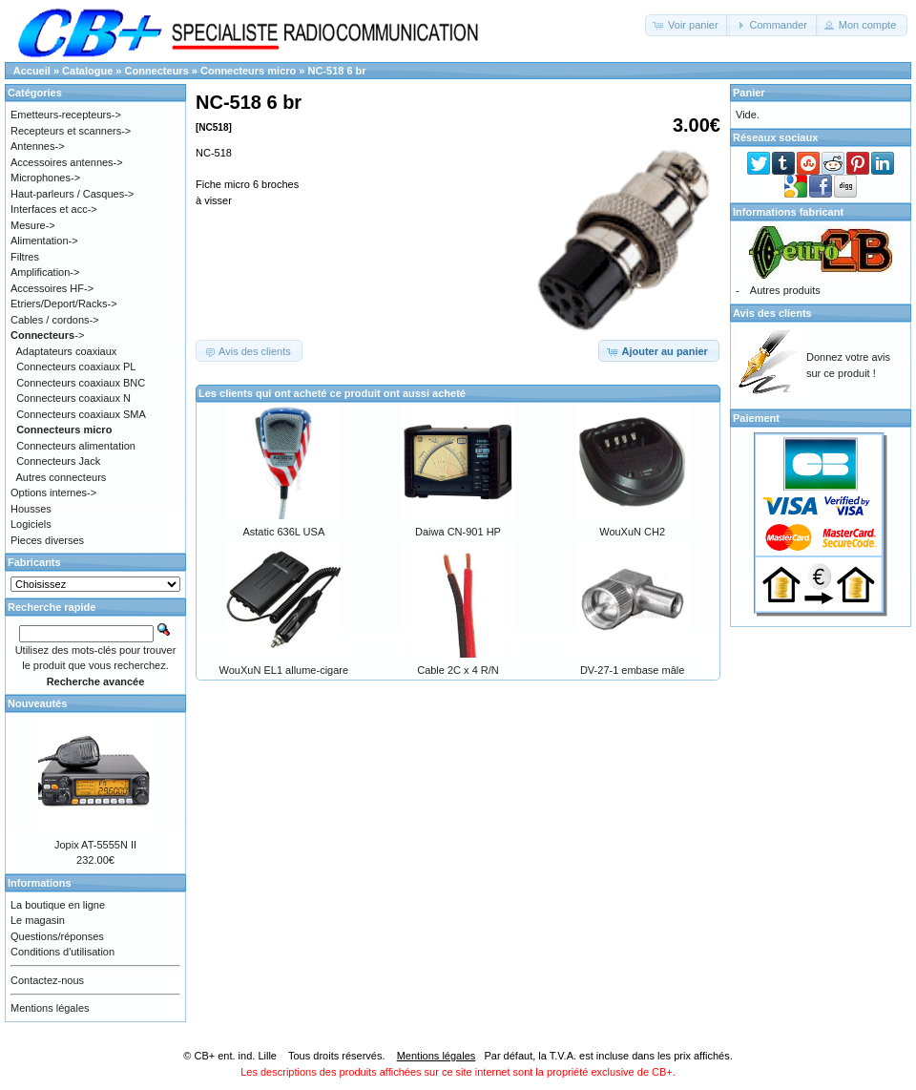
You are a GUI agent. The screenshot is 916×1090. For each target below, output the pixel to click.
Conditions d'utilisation (62, 951)
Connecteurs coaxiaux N (73, 398)
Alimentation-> (44, 240)
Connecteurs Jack (58, 461)
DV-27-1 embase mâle (632, 670)
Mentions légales (50, 1008)
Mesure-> (32, 225)
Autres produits (785, 290)
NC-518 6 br (336, 70)
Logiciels (31, 524)
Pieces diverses (47, 540)
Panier (749, 92)
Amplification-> (44, 272)
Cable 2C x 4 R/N (458, 670)
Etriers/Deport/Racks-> (63, 303)
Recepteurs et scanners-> (70, 130)
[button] (687, 25)
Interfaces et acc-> (53, 209)
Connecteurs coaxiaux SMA (81, 414)
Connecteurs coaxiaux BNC (80, 382)
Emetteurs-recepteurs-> (65, 114)
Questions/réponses (57, 936)
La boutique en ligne (57, 905)
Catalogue (87, 70)
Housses (31, 508)
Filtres (24, 256)
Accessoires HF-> (52, 288)
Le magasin (37, 920)
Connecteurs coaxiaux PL (75, 366)
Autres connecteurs (61, 477)
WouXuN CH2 (632, 531)
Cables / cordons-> (54, 319)
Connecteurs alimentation (75, 445)
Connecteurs (157, 70)
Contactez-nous (47, 980)
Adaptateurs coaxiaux (66, 351)
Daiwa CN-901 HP (458, 531)
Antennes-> (37, 146)
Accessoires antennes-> (66, 162)
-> (47, 335)
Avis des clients (772, 313)
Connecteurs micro (248, 70)
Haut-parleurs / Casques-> (72, 193)
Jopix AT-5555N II (95, 844)
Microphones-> (45, 177)
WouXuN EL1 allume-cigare (284, 670)
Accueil (32, 70)
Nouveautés (37, 703)
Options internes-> (53, 492)
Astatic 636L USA (283, 531)
